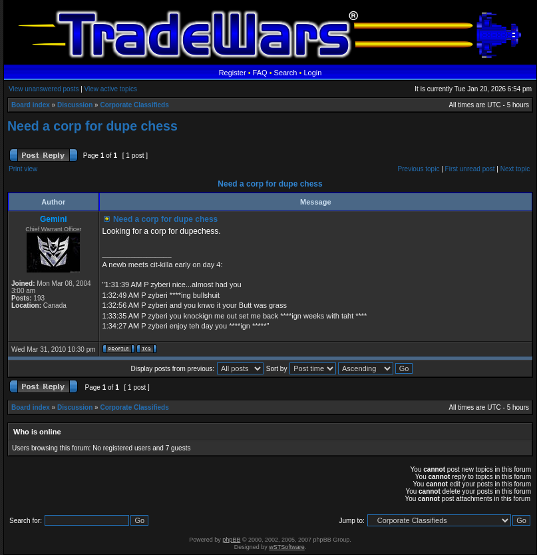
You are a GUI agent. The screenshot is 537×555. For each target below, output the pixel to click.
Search (285, 73)
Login (312, 73)
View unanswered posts (44, 89)
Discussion (74, 105)
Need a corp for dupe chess (92, 126)
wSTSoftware (287, 547)
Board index (30, 105)
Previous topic (419, 169)
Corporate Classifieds (134, 105)
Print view (23, 169)
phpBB (231, 539)
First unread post (470, 169)
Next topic (515, 169)
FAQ (260, 73)
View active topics (111, 89)
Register (232, 73)
